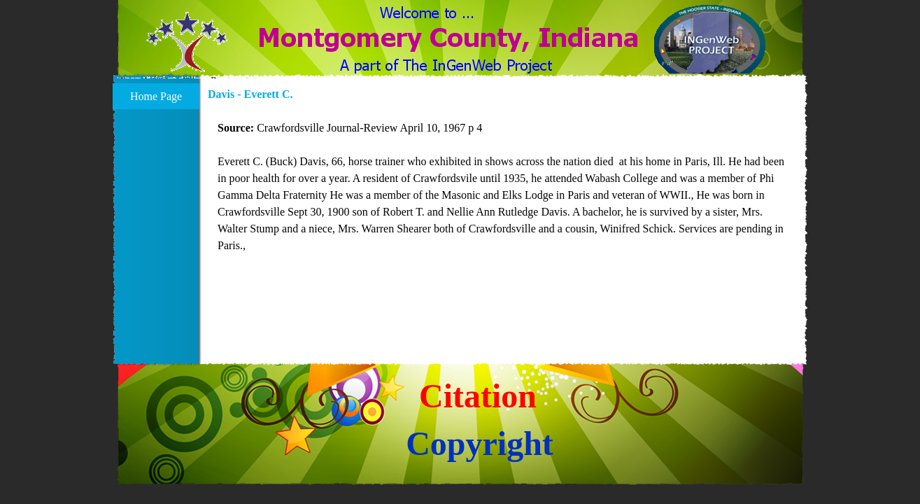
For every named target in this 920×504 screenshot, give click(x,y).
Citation (478, 395)
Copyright (479, 443)
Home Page (156, 96)
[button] (187, 50)
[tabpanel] (504, 195)
